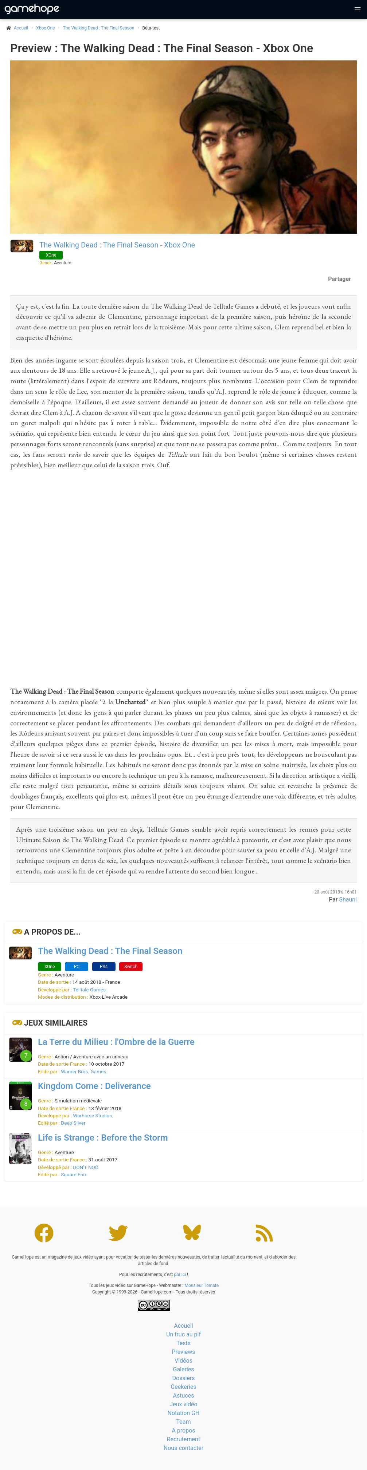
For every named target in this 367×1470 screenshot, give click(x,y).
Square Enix (74, 1174)
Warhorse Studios (92, 1115)
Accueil (183, 1325)
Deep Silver (73, 1123)
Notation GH (184, 1413)
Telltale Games (89, 989)
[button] (357, 9)
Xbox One (45, 28)
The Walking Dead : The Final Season (98, 28)
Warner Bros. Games (83, 1071)
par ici (180, 1274)
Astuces (183, 1395)
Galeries (183, 1369)
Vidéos (183, 1360)
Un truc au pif (183, 1334)
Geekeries (183, 1386)
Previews (183, 1351)
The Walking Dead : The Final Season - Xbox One (117, 245)
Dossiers (183, 1378)
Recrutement (183, 1439)
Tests (183, 1343)
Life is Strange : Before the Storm (103, 1138)
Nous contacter (183, 1448)
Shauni (348, 899)
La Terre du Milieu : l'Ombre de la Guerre (116, 1042)
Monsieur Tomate (201, 1285)
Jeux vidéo (183, 1404)
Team (183, 1421)
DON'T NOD (85, 1167)
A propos (183, 1430)
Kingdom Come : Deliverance (94, 1086)
